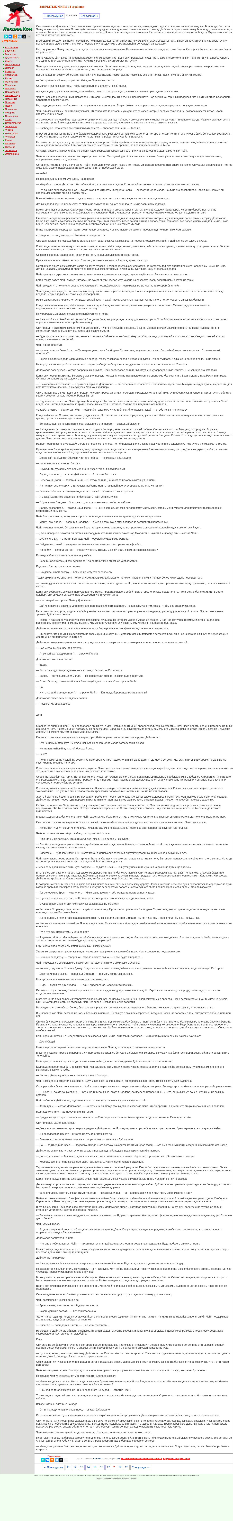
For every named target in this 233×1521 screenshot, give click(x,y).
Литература (11, 75)
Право (8, 105)
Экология (10, 147)
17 (108, 1467)
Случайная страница (120, 1478)
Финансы (10, 136)
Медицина (10, 85)
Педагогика (11, 99)
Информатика (12, 64)
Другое (8, 61)
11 (68, 1467)
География (11, 54)
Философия (11, 133)
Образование (12, 92)
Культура (10, 71)
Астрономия (11, 47)
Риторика (10, 112)
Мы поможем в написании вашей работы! (141, 1458)
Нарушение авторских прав (176, 1458)
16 (101, 1467)
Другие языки (12, 57)
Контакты (133, 1478)
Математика (11, 81)
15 (94, 1467)
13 (81, 1467)
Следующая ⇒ (89, 16)
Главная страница (103, 1478)
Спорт (8, 119)
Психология (11, 109)
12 (74, 1467)
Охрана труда (12, 95)
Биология (10, 50)
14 (88, 1467)
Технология (11, 126)
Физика (9, 130)
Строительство (13, 123)
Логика (8, 78)
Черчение (10, 143)
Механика (10, 88)
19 (119, 1467)
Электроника (12, 154)
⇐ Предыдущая (53, 16)
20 (126, 1467)
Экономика (11, 150)
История (9, 68)
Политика (10, 102)
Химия (8, 140)
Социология (11, 116)
